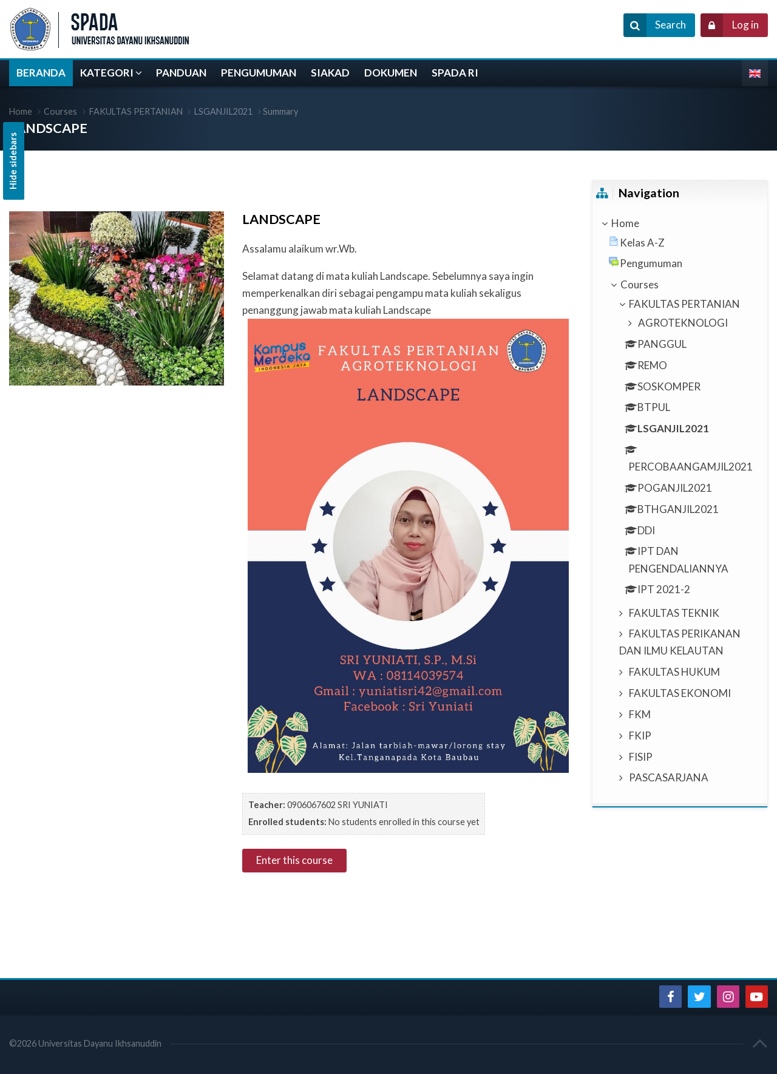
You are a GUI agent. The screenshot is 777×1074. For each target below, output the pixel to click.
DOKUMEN (390, 72)
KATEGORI (107, 72)
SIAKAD (330, 72)
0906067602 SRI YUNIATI (337, 805)
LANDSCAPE (48, 128)
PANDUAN (181, 72)
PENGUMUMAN (258, 72)
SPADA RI (455, 72)
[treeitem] (680, 223)
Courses (60, 111)
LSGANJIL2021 (223, 111)
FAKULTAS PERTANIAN (136, 111)
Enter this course (294, 860)
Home (625, 223)
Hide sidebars (13, 160)
